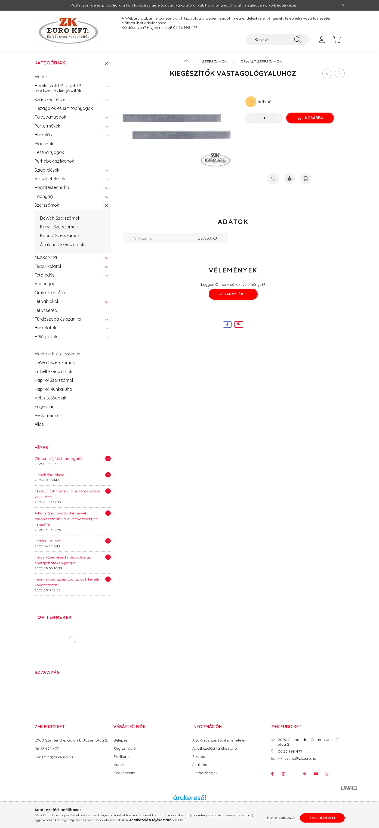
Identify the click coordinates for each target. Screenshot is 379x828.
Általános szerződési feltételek (219, 740)
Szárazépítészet (51, 99)
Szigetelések (47, 170)
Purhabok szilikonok (54, 161)
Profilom (121, 756)
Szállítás (199, 764)
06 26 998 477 (185, 27)
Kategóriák (50, 63)
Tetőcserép (46, 310)
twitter (294, 773)
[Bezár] (343, 5)
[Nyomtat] (305, 178)
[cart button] (337, 39)
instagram (283, 773)
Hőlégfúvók (46, 336)
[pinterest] (238, 324)
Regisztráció (124, 748)
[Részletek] (108, 458)
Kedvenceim (124, 773)
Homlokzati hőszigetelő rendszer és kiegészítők (58, 88)
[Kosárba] (310, 118)
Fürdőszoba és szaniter (58, 319)
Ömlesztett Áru (50, 292)
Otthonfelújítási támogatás (59, 458)
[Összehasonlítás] (289, 178)
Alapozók (44, 143)
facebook (272, 773)
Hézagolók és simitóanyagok (64, 108)
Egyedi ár (44, 406)
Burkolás (43, 134)
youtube (315, 773)
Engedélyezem (322, 818)
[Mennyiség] (264, 118)
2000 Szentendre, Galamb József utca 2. (71, 740)
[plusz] (278, 118)
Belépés (120, 740)
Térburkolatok (48, 266)
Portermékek (47, 126)
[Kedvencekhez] (273, 178)
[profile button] (321, 39)
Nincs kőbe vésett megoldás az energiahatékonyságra (63, 560)
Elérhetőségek (204, 773)
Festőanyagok (49, 152)
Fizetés (198, 756)
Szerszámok (47, 205)
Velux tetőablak (50, 398)
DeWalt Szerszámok (60, 218)
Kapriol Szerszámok (60, 235)
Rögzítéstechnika (52, 187)
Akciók (41, 76)
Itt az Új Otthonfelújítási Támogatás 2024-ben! (67, 494)
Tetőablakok (47, 301)
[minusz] (251, 118)
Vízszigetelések (50, 178)
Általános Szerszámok (62, 244)
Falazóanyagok (50, 117)
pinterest (305, 773)
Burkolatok (45, 327)
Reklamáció (46, 415)
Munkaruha (46, 257)
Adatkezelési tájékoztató (214, 748)
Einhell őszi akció (49, 474)
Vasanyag (45, 283)
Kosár (118, 764)
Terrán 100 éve (48, 540)
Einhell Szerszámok (59, 227)
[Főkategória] (186, 61)
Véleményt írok (233, 294)
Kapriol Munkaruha (53, 389)
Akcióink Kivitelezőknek (57, 353)
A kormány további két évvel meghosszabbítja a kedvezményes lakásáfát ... (66, 519)
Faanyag (44, 196)
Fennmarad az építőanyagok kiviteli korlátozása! (67, 582)
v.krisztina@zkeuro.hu (54, 757)
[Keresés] (277, 39)
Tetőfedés (44, 275)
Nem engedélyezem (281, 818)
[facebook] (227, 324)
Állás (39, 424)
